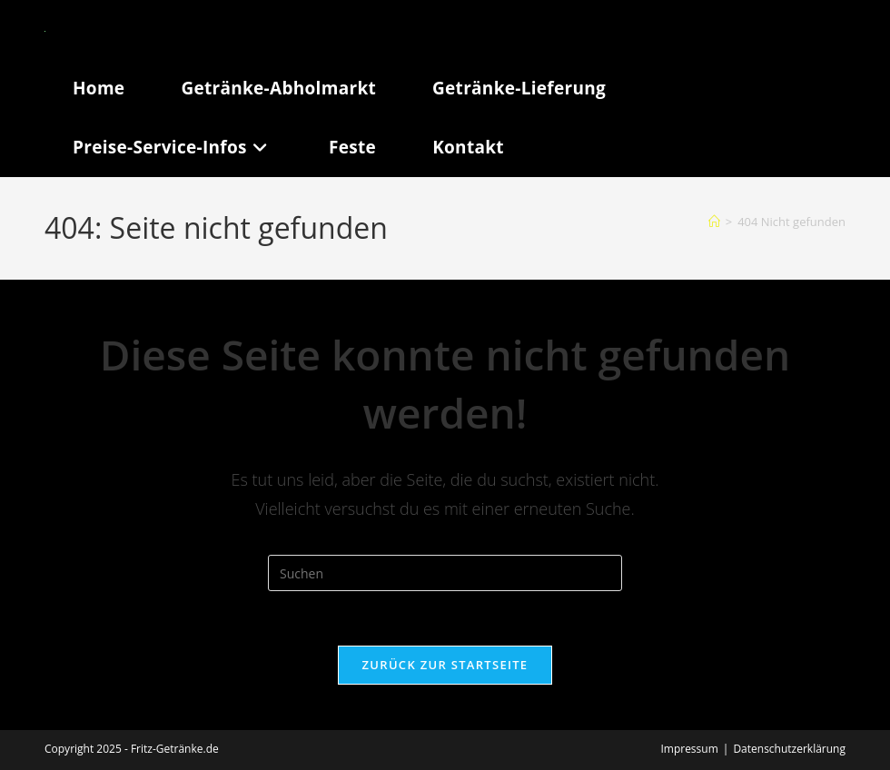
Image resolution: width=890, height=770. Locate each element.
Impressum (688, 748)
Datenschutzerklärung (789, 748)
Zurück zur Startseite (445, 664)
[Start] (714, 221)
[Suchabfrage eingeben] (445, 573)
